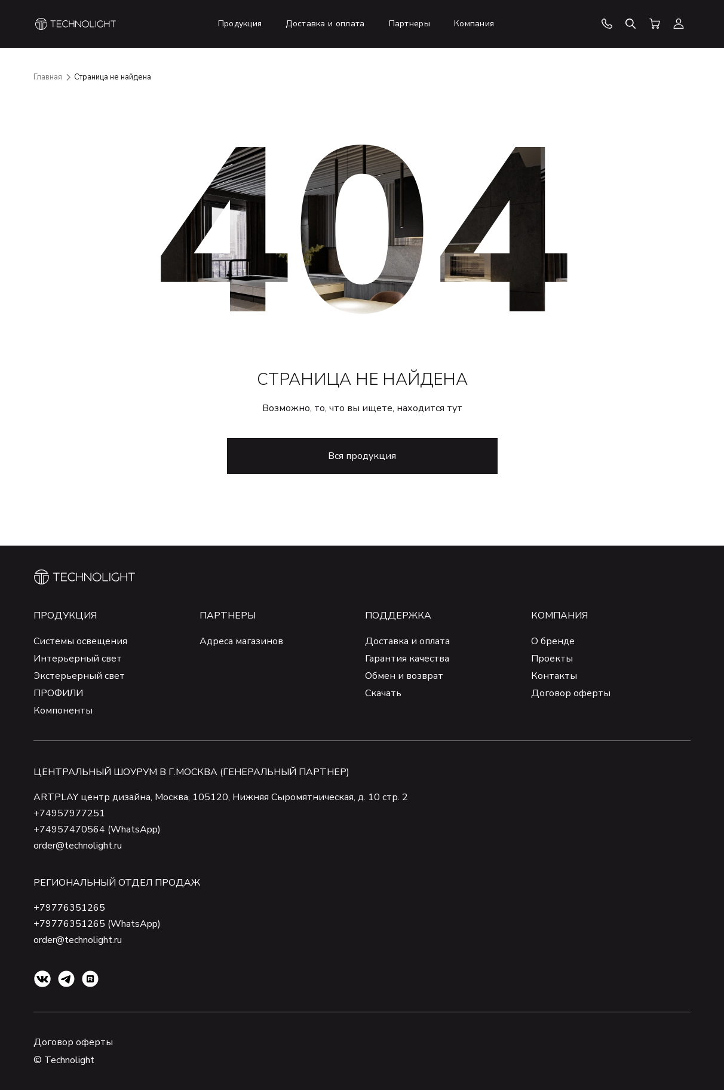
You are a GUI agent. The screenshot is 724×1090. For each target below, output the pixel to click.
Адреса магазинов (241, 641)
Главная (47, 77)
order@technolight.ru (77, 845)
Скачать (383, 693)
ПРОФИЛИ (58, 693)
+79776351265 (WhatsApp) (97, 923)
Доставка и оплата (407, 641)
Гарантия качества (407, 658)
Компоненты (63, 710)
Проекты (552, 658)
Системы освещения (80, 641)
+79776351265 (69, 907)
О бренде (553, 641)
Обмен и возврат (404, 675)
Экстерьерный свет (79, 675)
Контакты (554, 675)
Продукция (65, 615)
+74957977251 (69, 813)
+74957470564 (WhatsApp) (97, 829)
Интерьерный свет (77, 658)
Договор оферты (571, 693)
